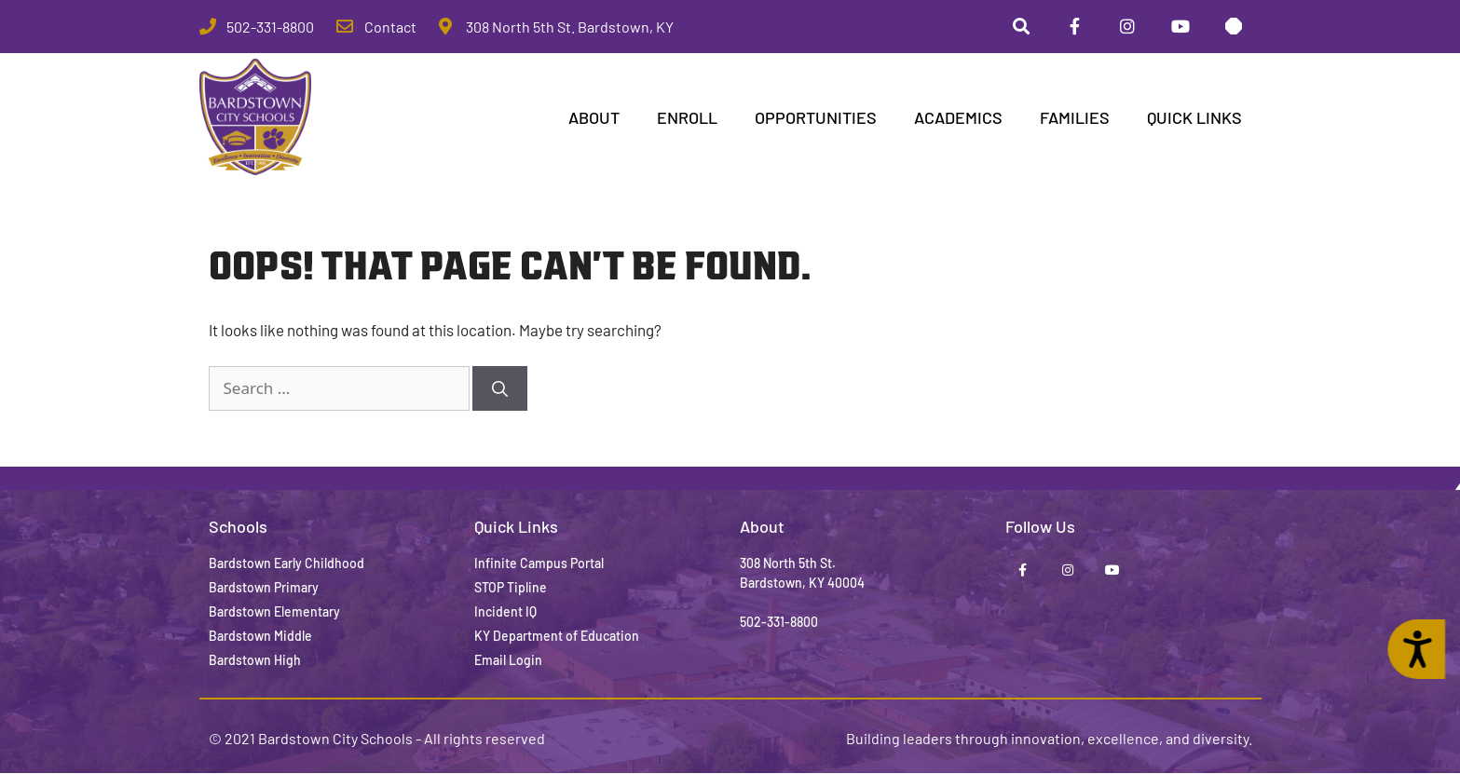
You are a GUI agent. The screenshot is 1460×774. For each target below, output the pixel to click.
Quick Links (1194, 117)
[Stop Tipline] (1234, 27)
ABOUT (594, 117)
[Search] (499, 389)
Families (1075, 117)
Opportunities (816, 117)
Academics (958, 117)
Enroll (687, 117)
